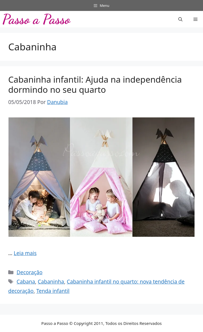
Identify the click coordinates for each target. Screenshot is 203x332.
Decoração (29, 272)
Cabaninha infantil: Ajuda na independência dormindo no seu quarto (95, 84)
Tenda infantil (52, 291)
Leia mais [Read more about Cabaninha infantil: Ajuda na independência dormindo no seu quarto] (25, 253)
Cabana (25, 281)
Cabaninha (51, 281)
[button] (180, 19)
